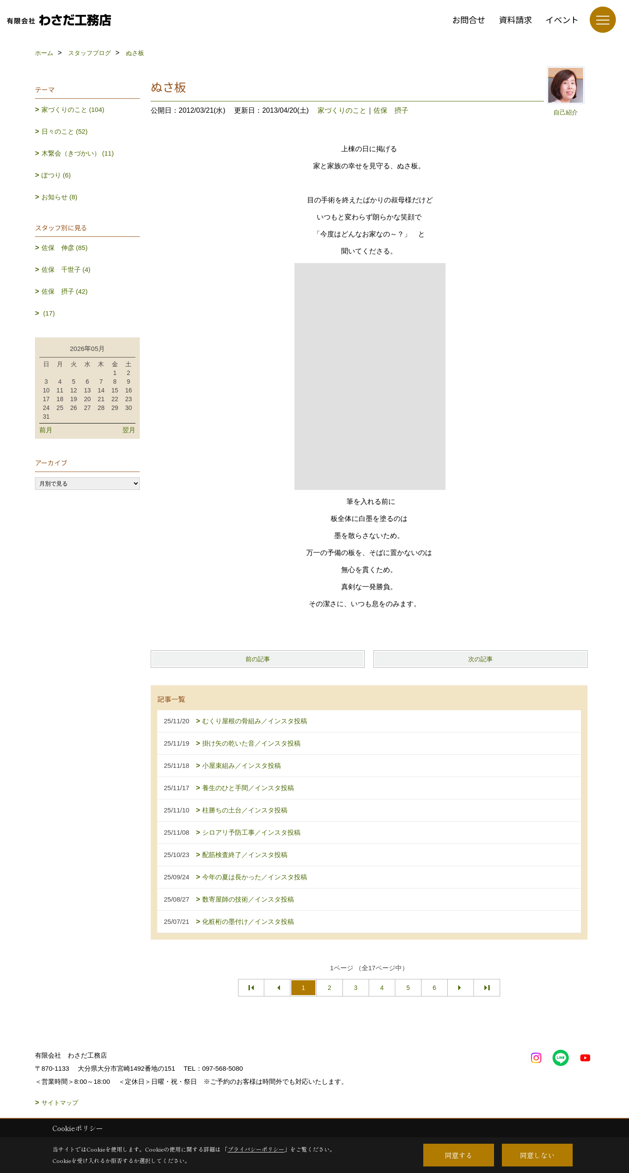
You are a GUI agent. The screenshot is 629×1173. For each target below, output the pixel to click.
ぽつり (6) (56, 175)
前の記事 (257, 659)
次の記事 (480, 659)
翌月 (128, 430)
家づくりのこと (342, 110)
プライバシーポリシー (256, 1149)
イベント (562, 19)
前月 (45, 430)
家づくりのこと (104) (72, 109)
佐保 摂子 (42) (64, 291)
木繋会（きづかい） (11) (77, 153)
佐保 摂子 (390, 110)
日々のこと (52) (64, 131)
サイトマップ (59, 1102)
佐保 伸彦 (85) (64, 247)
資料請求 (515, 19)
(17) (48, 313)
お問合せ (468, 19)
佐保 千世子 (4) (66, 269)
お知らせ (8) (59, 197)
